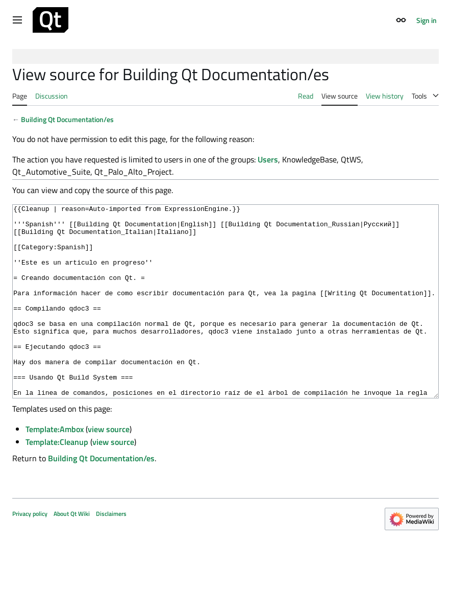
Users (268, 159)
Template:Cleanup (57, 480)
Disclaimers (111, 552)
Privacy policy (29, 552)
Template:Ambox (55, 467)
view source (109, 467)
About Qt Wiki (72, 552)
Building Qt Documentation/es (67, 119)
